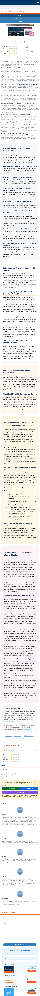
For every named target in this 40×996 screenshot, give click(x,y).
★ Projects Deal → (10, 783)
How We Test (21, 712)
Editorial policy (28, 724)
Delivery (5, 51)
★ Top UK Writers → (20, 787)
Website (32, 963)
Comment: (6, 922)
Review (20, 15)
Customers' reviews (20, 18)
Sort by (6, 951)
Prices (5, 46)
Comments (20, 21)
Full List (20, 994)
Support (5, 53)
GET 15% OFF (9, 975)
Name (5, 910)
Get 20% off (8, 964)
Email (5, 916)
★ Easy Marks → (29, 783)
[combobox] (20, 949)
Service (6, 946)
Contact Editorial (20, 733)
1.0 (36, 746)
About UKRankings (29, 731)
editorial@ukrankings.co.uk (11, 716)
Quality (5, 48)
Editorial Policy (18, 731)
